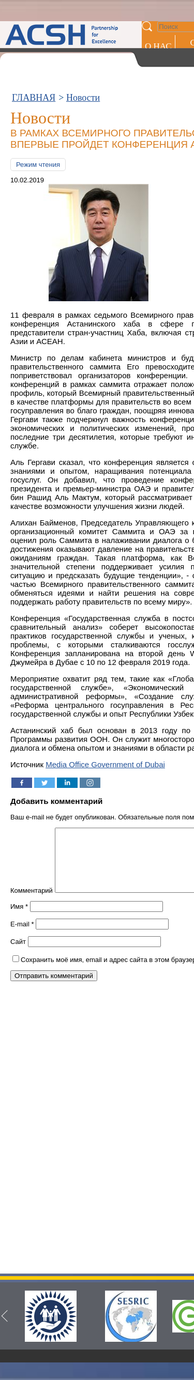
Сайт (18, 954)
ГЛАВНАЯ (33, 97)
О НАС (158, 46)
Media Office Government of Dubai (105, 764)
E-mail (22, 936)
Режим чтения (38, 164)
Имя (19, 919)
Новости (83, 97)
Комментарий (31, 903)
